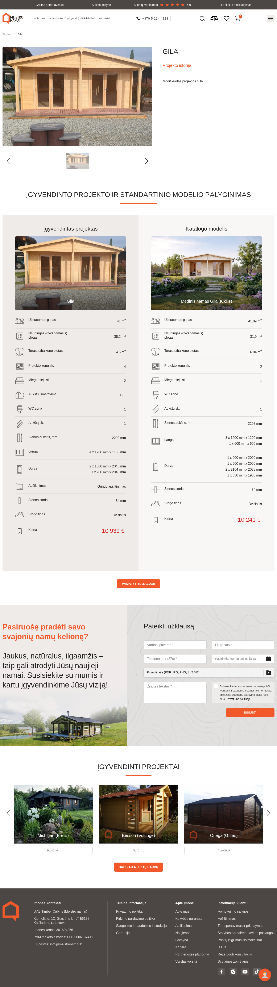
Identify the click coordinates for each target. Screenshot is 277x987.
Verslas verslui (186, 960)
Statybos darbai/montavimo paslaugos (246, 932)
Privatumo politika (129, 910)
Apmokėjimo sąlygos (233, 910)
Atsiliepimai (183, 925)
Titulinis (7, 30)
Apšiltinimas (227, 918)
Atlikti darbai (88, 17)
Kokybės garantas (188, 918)
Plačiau (53, 848)
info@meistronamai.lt (66, 943)
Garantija (123, 932)
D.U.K (222, 946)
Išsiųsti (250, 709)
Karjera (180, 946)
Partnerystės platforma (192, 953)
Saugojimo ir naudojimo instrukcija (141, 925)
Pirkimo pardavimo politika (135, 918)
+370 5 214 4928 (156, 17)
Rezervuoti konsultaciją (235, 953)
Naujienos (182, 932)
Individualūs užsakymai (64, 17)
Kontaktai (105, 17)
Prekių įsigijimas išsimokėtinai (240, 939)
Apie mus (40, 17)
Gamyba (181, 939)
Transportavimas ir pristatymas (240, 925)
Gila (19, 30)
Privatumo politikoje (239, 695)
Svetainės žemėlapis (233, 960)
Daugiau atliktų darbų (138, 866)
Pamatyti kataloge (138, 580)
